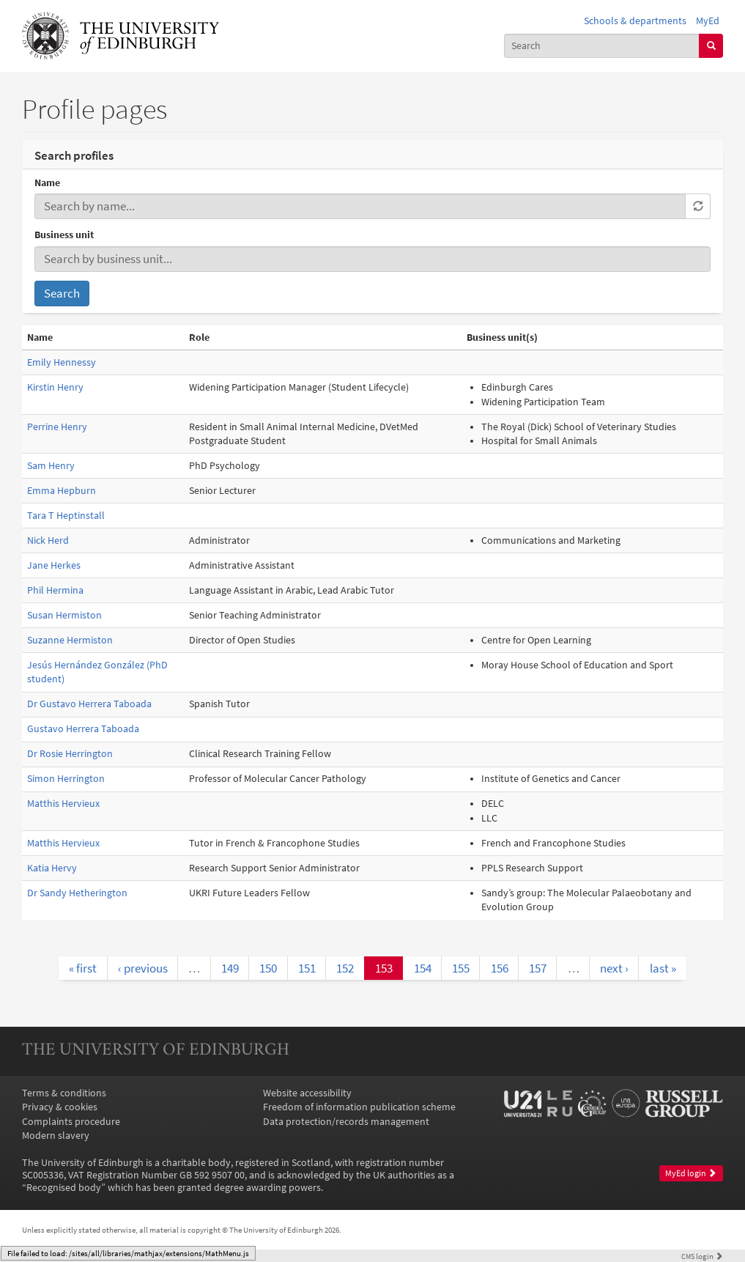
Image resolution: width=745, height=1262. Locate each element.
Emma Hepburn (61, 490)
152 (345, 968)
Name (47, 183)
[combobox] (602, 46)
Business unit (64, 235)
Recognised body (63, 1187)
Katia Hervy (52, 868)
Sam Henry (51, 466)
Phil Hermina (55, 590)
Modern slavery (55, 1135)
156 (499, 968)
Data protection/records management (346, 1121)
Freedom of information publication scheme (359, 1107)
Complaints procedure (71, 1121)
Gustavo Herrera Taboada (83, 729)
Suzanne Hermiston (70, 640)
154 (422, 968)
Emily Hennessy (61, 362)
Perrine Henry (57, 427)
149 (230, 968)
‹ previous (143, 968)
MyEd (707, 21)
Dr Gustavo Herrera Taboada (89, 704)
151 (307, 968)
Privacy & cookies (59, 1107)
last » (663, 968)
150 (268, 968)
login (702, 1256)
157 (537, 968)
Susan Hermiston (64, 615)
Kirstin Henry (55, 387)
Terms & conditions (64, 1093)
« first (83, 968)
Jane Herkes (54, 565)
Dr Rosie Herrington (70, 754)
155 (461, 968)
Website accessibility (307, 1093)
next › (614, 968)
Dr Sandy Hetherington (77, 893)
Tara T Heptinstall (66, 515)
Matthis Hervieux (63, 803)
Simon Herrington (66, 778)
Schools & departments (635, 21)
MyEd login (690, 1173)
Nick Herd (48, 540)
